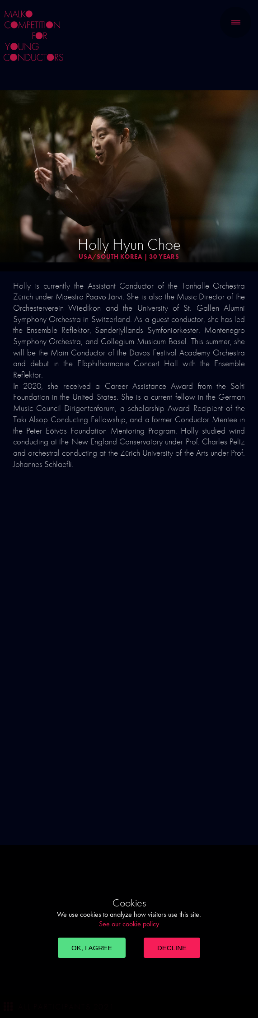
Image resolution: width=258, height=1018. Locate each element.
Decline (172, 948)
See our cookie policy (129, 924)
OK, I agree (91, 948)
